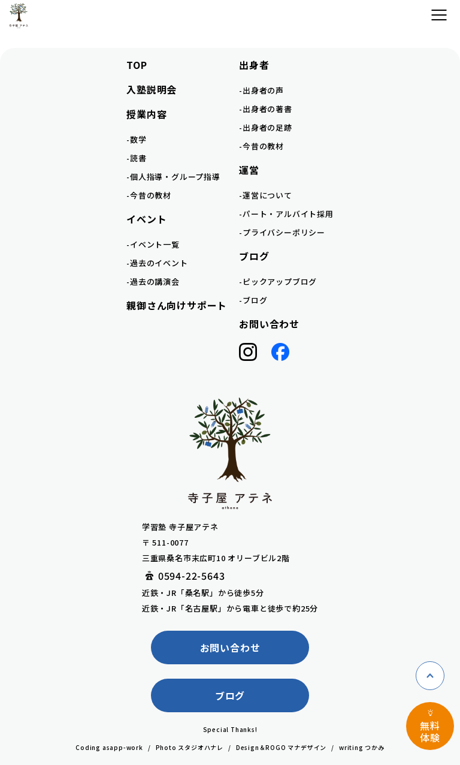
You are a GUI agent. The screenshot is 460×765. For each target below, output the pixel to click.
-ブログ (253, 300)
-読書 (136, 158)
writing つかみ (362, 747)
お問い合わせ (269, 324)
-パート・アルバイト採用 (286, 213)
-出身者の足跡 (265, 127)
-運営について (265, 195)
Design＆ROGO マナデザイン (281, 747)
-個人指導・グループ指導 (173, 176)
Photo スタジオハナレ (189, 747)
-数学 (136, 139)
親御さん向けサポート (176, 305)
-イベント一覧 (153, 244)
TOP (136, 65)
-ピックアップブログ (278, 281)
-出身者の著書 (265, 109)
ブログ (230, 695)
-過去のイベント (156, 263)
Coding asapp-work (109, 747)
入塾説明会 (151, 89)
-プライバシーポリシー (282, 232)
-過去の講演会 (153, 281)
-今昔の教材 (148, 195)
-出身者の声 (261, 90)
